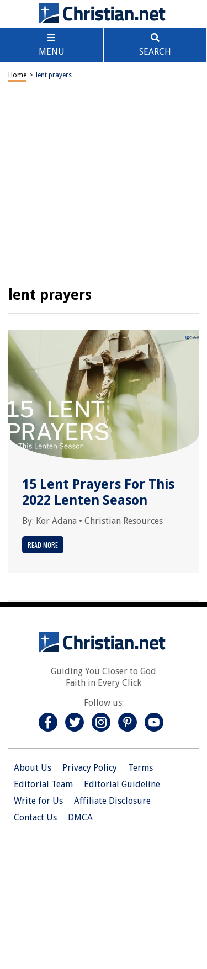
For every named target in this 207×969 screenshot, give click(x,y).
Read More (43, 544)
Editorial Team (43, 784)
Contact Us (35, 817)
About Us (32, 768)
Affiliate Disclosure (112, 801)
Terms (140, 768)
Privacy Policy (89, 768)
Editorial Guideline (122, 784)
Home (17, 75)
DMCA (80, 817)
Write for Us (38, 801)
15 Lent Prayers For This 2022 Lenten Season (98, 492)
